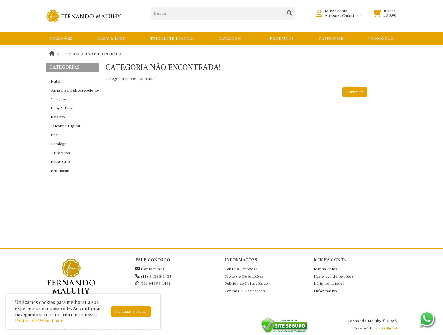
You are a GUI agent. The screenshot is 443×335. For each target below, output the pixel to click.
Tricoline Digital (65, 126)
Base (55, 135)
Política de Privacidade (246, 283)
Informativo (325, 290)
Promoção (60, 170)
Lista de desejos (329, 283)
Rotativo (58, 117)
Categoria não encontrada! (92, 53)
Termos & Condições (245, 290)
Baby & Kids (61, 108)
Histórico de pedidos (333, 276)
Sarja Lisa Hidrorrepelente (75, 90)
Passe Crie (60, 161)
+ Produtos (60, 152)
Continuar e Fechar (131, 311)
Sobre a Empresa (241, 269)
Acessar (332, 18)
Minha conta (326, 269)
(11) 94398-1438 (153, 276)
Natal (55, 81)
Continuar (354, 92)
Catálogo (58, 143)
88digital (389, 328)
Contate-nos (150, 269)
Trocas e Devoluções (244, 276)
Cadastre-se (353, 18)
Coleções (59, 99)
